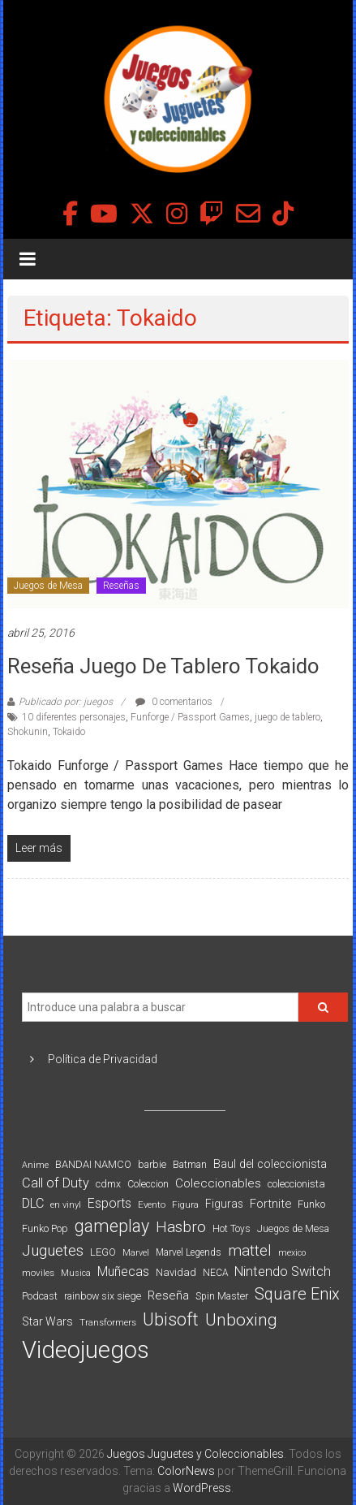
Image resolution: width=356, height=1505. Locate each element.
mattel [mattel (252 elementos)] (250, 1251)
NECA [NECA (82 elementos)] (215, 1272)
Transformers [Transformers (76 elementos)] (107, 1322)
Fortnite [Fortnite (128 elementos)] (270, 1203)
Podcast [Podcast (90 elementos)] (40, 1296)
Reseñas (121, 585)
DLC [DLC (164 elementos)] (33, 1203)
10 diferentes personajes (74, 717)
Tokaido (69, 731)
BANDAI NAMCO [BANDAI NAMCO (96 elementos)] (93, 1164)
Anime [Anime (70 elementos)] (35, 1165)
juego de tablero (287, 717)
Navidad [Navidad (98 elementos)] (176, 1272)
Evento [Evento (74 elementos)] (151, 1204)
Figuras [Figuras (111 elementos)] (224, 1203)
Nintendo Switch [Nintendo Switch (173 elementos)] (282, 1271)
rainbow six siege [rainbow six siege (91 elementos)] (102, 1296)
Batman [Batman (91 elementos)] (190, 1164)
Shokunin (27, 731)
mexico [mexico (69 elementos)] (292, 1253)
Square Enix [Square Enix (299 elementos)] (297, 1294)
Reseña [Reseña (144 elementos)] (168, 1295)
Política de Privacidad (102, 1059)
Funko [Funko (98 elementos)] (311, 1204)
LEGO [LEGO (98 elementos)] (103, 1252)
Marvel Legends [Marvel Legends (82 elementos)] (188, 1252)
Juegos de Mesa (48, 585)
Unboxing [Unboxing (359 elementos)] (241, 1319)
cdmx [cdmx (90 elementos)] (108, 1184)
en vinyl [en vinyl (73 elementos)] (65, 1205)
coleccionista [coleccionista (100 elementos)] (296, 1184)
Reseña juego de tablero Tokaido (163, 666)
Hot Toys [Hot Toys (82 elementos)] (231, 1229)
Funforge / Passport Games (190, 717)
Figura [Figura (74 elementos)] (185, 1204)
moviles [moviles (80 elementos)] (38, 1272)
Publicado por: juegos (66, 701)
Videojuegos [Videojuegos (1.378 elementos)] (85, 1350)
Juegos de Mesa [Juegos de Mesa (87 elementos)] (293, 1229)
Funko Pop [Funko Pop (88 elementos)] (45, 1229)
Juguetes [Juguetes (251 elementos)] (53, 1251)
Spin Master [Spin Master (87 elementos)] (221, 1296)
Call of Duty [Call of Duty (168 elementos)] (55, 1183)
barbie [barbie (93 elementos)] (152, 1164)
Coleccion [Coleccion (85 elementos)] (148, 1184)
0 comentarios (173, 701)
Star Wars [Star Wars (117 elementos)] (47, 1321)
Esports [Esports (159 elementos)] (109, 1203)
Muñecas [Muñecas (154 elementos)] (123, 1271)
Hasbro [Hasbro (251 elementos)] (181, 1227)
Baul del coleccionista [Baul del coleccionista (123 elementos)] (270, 1164)
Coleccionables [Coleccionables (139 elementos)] (218, 1183)
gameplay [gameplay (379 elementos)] (112, 1226)
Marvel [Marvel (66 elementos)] (135, 1253)
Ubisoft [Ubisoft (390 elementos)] (171, 1319)
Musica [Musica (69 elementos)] (76, 1273)
